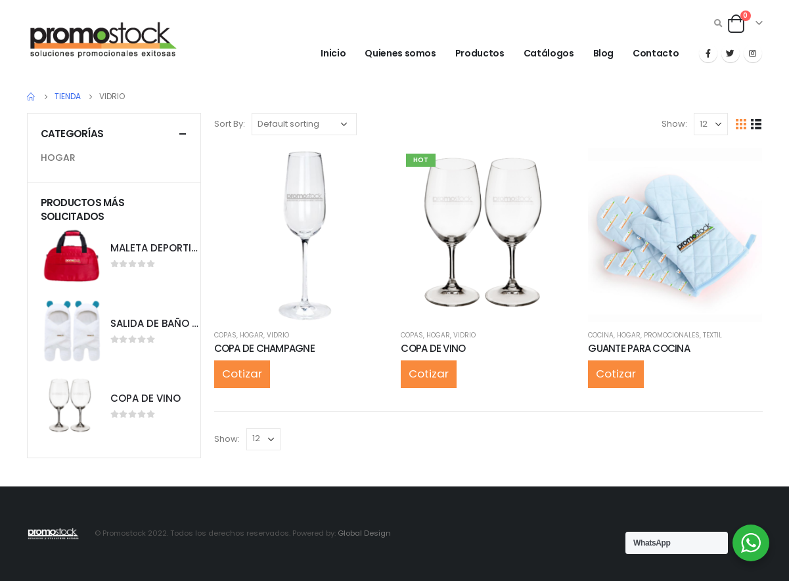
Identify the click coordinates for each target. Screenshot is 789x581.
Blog (603, 53)
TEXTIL (712, 335)
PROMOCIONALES (672, 335)
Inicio (333, 53)
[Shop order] (304, 124)
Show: (674, 124)
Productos (480, 53)
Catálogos (549, 53)
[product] (301, 235)
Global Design (364, 533)
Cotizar (242, 373)
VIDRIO (278, 335)
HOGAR (251, 335)
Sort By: (229, 124)
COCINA (601, 335)
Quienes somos (400, 53)
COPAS (225, 335)
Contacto (656, 53)
